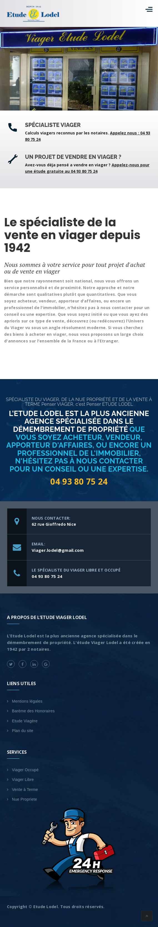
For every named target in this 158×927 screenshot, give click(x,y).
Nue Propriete (24, 799)
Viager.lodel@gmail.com (58, 550)
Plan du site (22, 730)
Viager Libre (23, 779)
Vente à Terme (25, 789)
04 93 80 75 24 (78, 481)
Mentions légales (27, 701)
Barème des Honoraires (33, 711)
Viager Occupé (25, 770)
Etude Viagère (24, 721)
